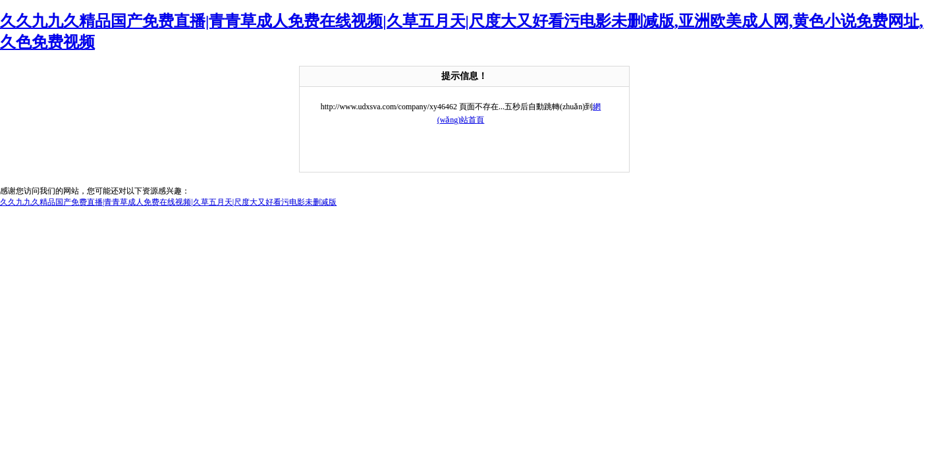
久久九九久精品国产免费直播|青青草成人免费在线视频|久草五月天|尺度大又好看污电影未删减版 (168, 202)
